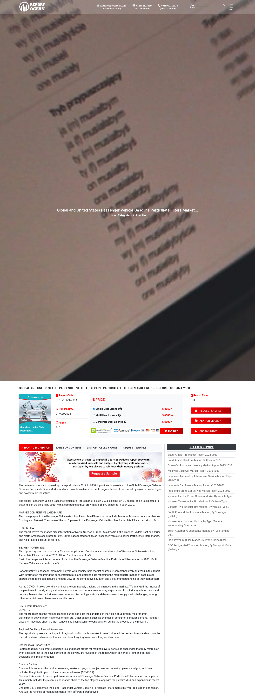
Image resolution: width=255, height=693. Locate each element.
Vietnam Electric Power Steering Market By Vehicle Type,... (201, 496)
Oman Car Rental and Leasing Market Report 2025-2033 (200, 465)
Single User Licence (107, 408)
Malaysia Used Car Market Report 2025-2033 (194, 470)
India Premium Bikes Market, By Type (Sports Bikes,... (198, 540)
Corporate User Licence (109, 421)
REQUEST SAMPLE (208, 410)
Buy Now (171, 430)
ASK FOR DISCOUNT (209, 420)
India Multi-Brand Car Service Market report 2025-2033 (199, 490)
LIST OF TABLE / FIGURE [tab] (102, 447)
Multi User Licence (106, 415)
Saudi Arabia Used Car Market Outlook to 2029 (194, 460)
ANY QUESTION (206, 430)
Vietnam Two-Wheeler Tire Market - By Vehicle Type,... (198, 501)
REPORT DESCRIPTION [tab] (36, 447)
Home (112, 215)
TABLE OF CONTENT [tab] (68, 447)
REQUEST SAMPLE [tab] (134, 447)
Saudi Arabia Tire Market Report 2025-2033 (193, 454)
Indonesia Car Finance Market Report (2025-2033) (197, 485)
